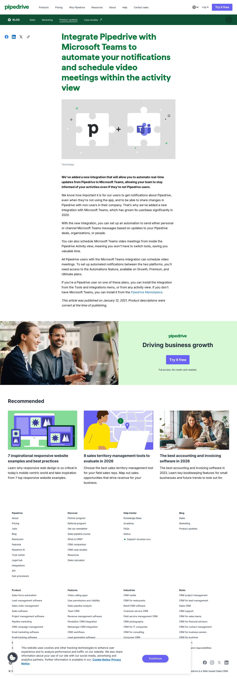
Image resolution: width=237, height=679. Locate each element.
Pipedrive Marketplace (146, 292)
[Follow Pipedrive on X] (219, 662)
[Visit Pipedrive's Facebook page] (205, 662)
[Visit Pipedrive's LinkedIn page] (226, 661)
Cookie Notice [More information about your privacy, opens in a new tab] (101, 659)
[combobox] (192, 7)
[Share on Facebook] (7, 37)
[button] (12, 657)
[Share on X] (21, 37)
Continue (155, 658)
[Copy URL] (28, 37)
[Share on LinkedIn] (14, 37)
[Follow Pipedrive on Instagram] (212, 662)
